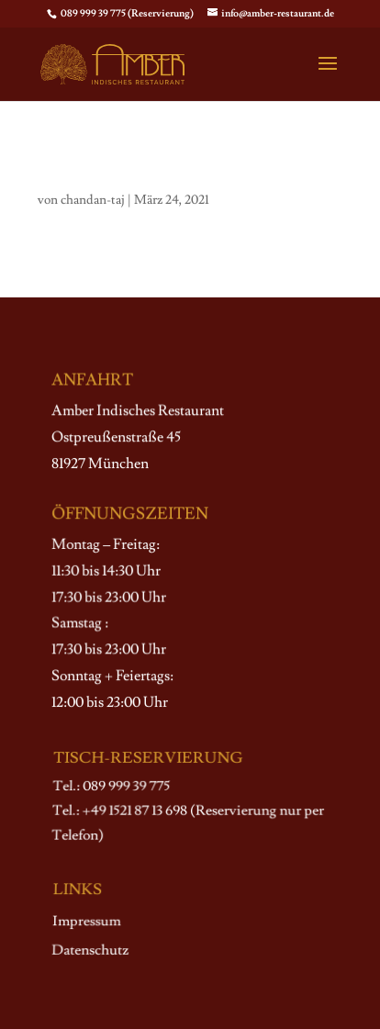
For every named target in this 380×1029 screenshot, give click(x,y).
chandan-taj (93, 200)
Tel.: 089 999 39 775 (111, 787)
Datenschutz (90, 950)
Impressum (86, 921)
